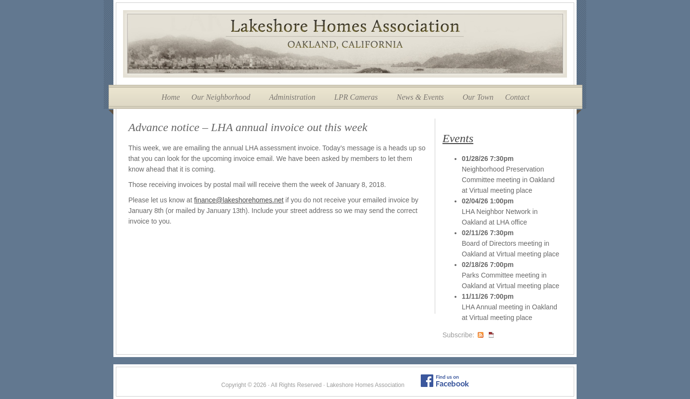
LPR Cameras (356, 97)
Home (171, 97)
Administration (292, 97)
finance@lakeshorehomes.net (238, 200)
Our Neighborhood (221, 97)
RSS (480, 335)
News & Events (420, 97)
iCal (491, 335)
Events (457, 138)
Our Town (478, 97)
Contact (517, 97)
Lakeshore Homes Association (345, 44)
